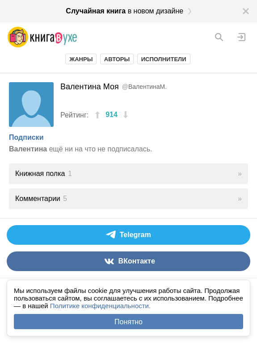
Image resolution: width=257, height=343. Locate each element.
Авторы (117, 59)
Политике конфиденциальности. (100, 306)
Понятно (128, 322)
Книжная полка (43, 173)
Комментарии (41, 198)
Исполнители (163, 59)
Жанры (81, 59)
